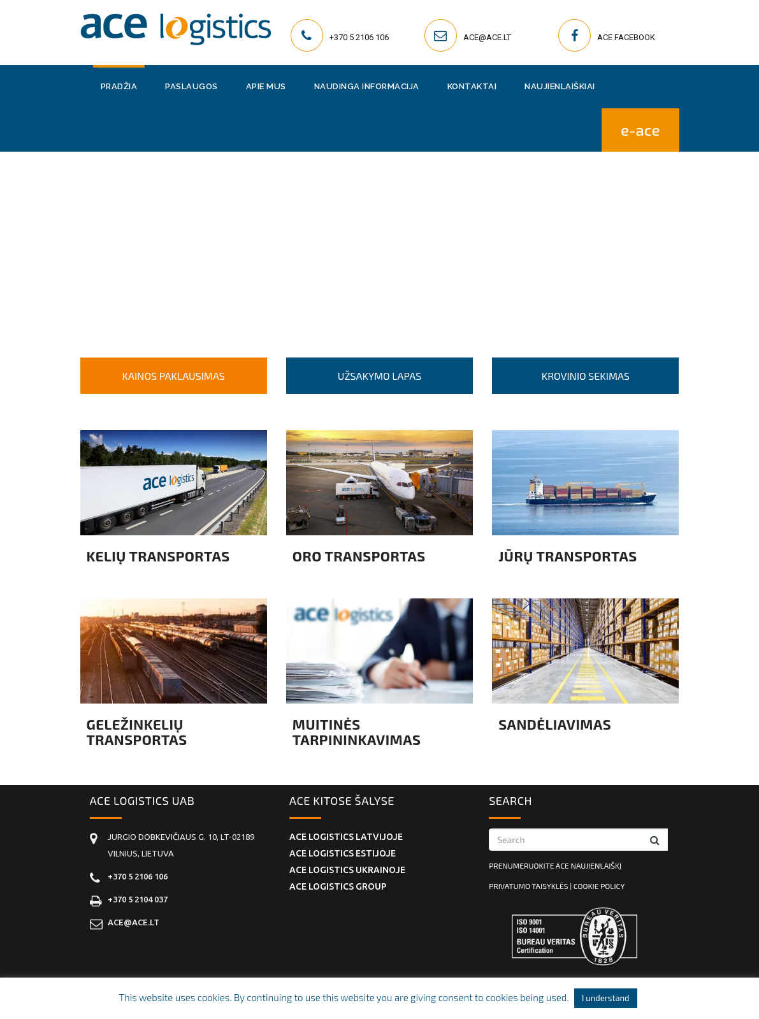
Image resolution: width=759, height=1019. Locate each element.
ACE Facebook (626, 37)
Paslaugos (191, 86)
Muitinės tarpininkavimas (357, 732)
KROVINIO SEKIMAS (586, 376)
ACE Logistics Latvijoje (346, 837)
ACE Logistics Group (338, 886)
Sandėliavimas (554, 724)
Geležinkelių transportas (137, 732)
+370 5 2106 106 (359, 37)
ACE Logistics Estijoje (342, 853)
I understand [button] (606, 998)
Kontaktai (472, 86)
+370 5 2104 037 (138, 899)
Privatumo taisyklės (528, 885)
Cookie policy (599, 885)
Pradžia (119, 86)
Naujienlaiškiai (559, 86)
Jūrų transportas (567, 555)
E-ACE (640, 129)
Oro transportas (359, 555)
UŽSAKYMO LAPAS (379, 376)
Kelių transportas (158, 555)
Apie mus (266, 86)
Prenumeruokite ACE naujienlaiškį (555, 865)
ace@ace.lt (487, 37)
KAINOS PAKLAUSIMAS (173, 376)
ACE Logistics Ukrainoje (347, 870)
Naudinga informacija (366, 86)
